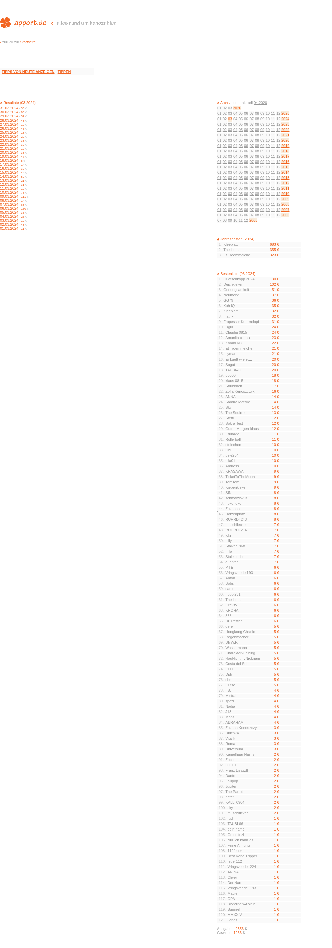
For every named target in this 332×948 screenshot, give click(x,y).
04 (235, 113)
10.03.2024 (9, 192)
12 (278, 113)
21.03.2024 (9, 148)
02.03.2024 (9, 224)
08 (257, 113)
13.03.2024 (9, 180)
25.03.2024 (9, 132)
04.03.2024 (9, 216)
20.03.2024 (9, 152)
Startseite (28, 42)
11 (273, 113)
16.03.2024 (9, 168)
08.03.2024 (9, 200)
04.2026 (260, 103)
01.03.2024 (9, 228)
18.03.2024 (9, 160)
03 (230, 108)
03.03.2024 (9, 220)
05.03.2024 (9, 212)
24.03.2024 (9, 136)
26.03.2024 (9, 128)
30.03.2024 (9, 112)
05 (241, 113)
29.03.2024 (9, 116)
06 (246, 113)
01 (219, 108)
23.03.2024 (9, 140)
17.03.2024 (9, 164)
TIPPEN (64, 72)
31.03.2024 (9, 108)
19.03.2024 (9, 156)
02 (225, 108)
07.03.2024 (9, 204)
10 (268, 113)
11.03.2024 (9, 188)
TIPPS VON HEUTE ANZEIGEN (28, 72)
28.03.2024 (9, 120)
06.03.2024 (9, 208)
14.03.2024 (9, 176)
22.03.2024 (9, 144)
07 (252, 113)
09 (262, 113)
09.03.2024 (9, 196)
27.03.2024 (9, 124)
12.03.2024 (9, 184)
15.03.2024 (9, 172)
